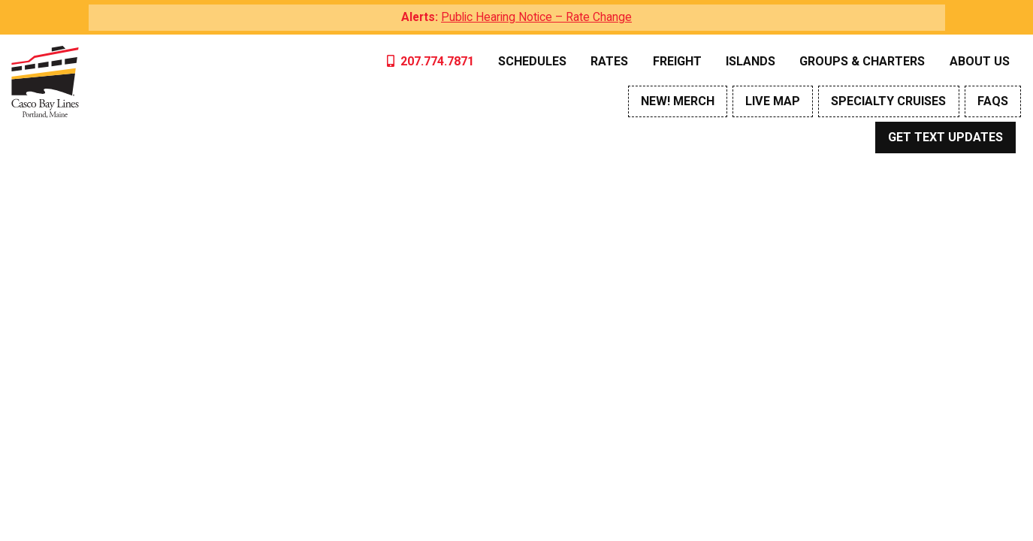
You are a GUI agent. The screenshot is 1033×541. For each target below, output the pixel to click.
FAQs (992, 101)
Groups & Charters (862, 61)
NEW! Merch (677, 101)
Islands (750, 61)
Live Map (772, 101)
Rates (609, 61)
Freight (677, 61)
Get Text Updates (945, 137)
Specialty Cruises (888, 101)
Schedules (532, 61)
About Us (980, 61)
